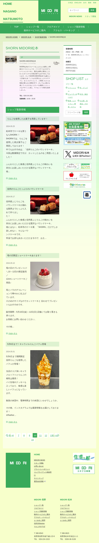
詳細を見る (13, 178)
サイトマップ (39, 478)
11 (40, 435)
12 (46, 435)
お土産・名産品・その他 (84, 104)
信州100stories (39, 523)
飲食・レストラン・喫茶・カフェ (72, 104)
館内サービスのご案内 (35, 30)
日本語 (70, 2)
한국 (84, 2)
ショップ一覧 (32, 27)
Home (37, 454)
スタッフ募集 (90, 16)
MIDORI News (75, 16)
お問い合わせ (39, 466)
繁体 (89, 2)
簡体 (94, 2)
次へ (54, 435)
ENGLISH (78, 2)
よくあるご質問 (39, 520)
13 (51, 435)
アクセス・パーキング (64, 30)
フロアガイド (53, 27)
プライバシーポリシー (42, 469)
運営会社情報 (39, 481)
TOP (16, 27)
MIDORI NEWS (39, 460)
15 (32, 440)
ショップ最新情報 (76, 27)
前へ (11, 435)
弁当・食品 (84, 94)
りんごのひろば (39, 526)
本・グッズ (84, 88)
